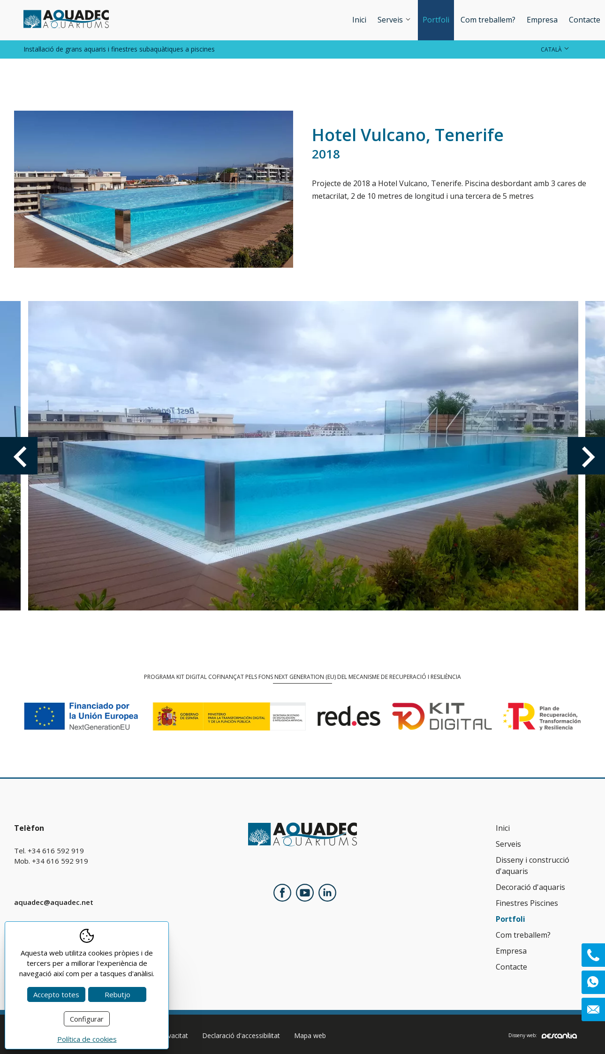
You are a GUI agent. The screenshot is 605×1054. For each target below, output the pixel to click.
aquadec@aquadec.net (53, 902)
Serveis (394, 20)
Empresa (542, 20)
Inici (359, 20)
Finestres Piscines (527, 903)
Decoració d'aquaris (530, 887)
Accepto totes (56, 994)
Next (586, 455)
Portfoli (436, 20)
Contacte (584, 20)
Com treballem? (488, 20)
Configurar (87, 1019)
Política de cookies (87, 1039)
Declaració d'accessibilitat (241, 1035)
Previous (19, 455)
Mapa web (310, 1035)
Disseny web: (542, 1035)
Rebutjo (117, 994)
